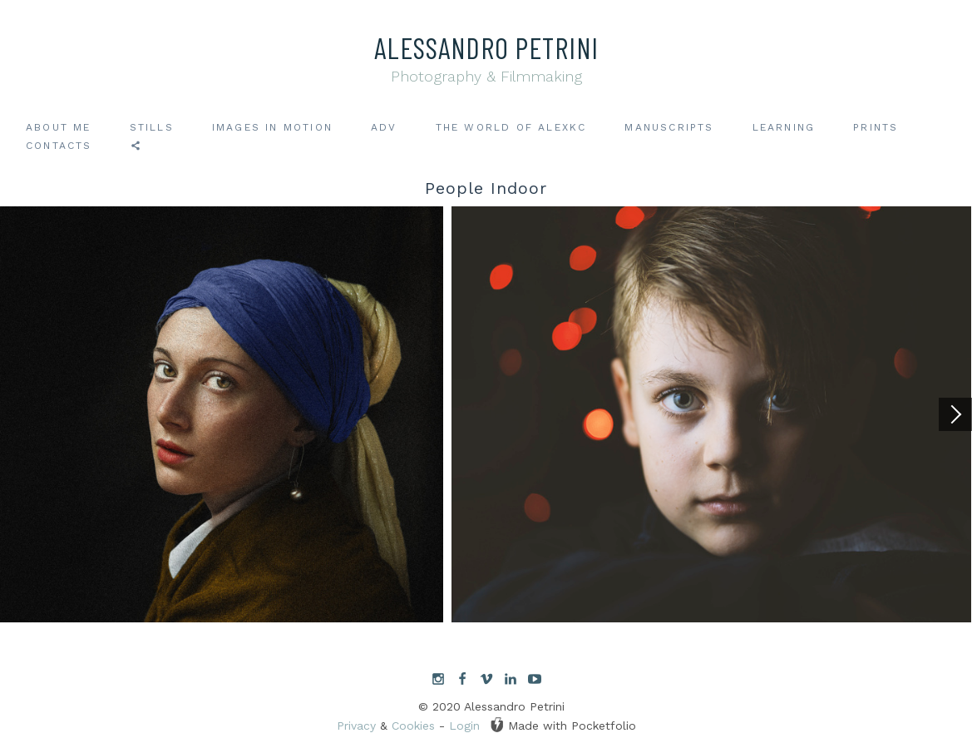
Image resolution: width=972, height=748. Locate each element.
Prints (875, 127)
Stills (152, 127)
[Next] (955, 414)
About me (58, 127)
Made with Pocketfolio (563, 724)
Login (464, 725)
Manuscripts (668, 127)
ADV (384, 127)
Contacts (59, 146)
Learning (784, 127)
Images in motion (272, 127)
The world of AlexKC (511, 127)
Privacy (356, 725)
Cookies (413, 725)
